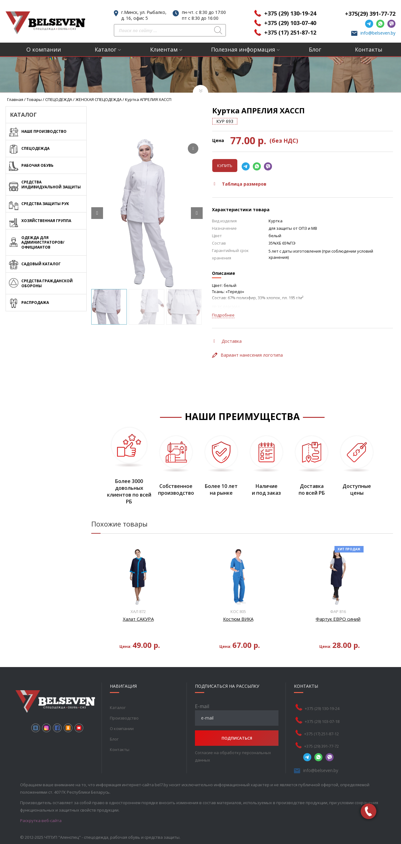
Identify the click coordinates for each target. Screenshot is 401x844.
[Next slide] (197, 213)
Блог (315, 49)
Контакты (368, 49)
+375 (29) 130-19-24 (290, 13)
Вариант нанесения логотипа (247, 355)
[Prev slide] (97, 213)
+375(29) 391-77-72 (370, 13)
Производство (124, 718)
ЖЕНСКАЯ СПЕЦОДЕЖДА (98, 99)
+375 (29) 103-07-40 (290, 23)
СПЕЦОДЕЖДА (58, 99)
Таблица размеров (240, 184)
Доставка (227, 341)
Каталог (105, 49)
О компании (43, 49)
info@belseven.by (377, 33)
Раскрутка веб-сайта (41, 820)
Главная (15, 99)
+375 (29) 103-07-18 (322, 721)
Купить (224, 165)
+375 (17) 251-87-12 (290, 32)
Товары (34, 99)
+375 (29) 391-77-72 (321, 746)
